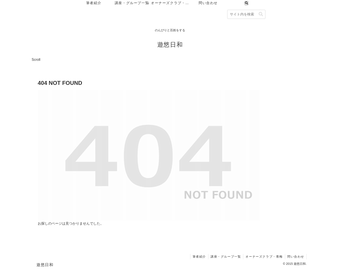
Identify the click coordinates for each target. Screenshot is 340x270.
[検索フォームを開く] (246, 3)
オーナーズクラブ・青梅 (264, 256)
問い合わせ (295, 256)
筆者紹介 (199, 256)
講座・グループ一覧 (226, 256)
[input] (246, 14)
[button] (261, 14)
